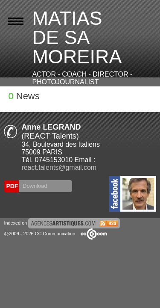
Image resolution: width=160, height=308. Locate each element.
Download (34, 186)
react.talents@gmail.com (58, 167)
